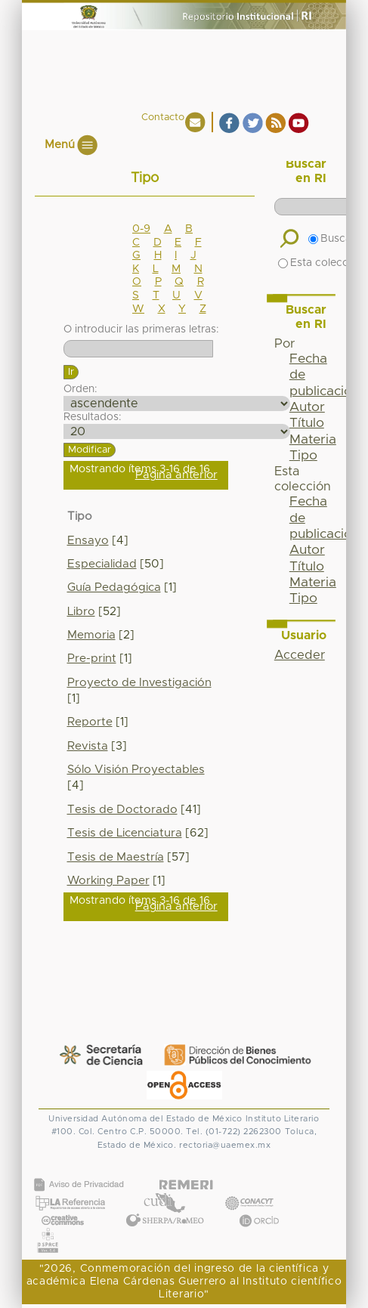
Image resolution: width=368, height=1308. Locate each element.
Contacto (162, 117)
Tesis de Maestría (115, 857)
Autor (307, 407)
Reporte (90, 722)
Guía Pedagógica (114, 587)
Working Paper (108, 880)
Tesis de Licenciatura (124, 833)
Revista (87, 746)
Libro (81, 611)
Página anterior (176, 475)
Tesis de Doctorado (122, 809)
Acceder (299, 655)
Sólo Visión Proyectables (136, 769)
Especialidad (102, 564)
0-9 (141, 229)
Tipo (303, 455)
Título (306, 423)
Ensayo (88, 540)
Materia (312, 440)
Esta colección (320, 263)
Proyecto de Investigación (139, 682)
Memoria (91, 635)
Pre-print (91, 658)
